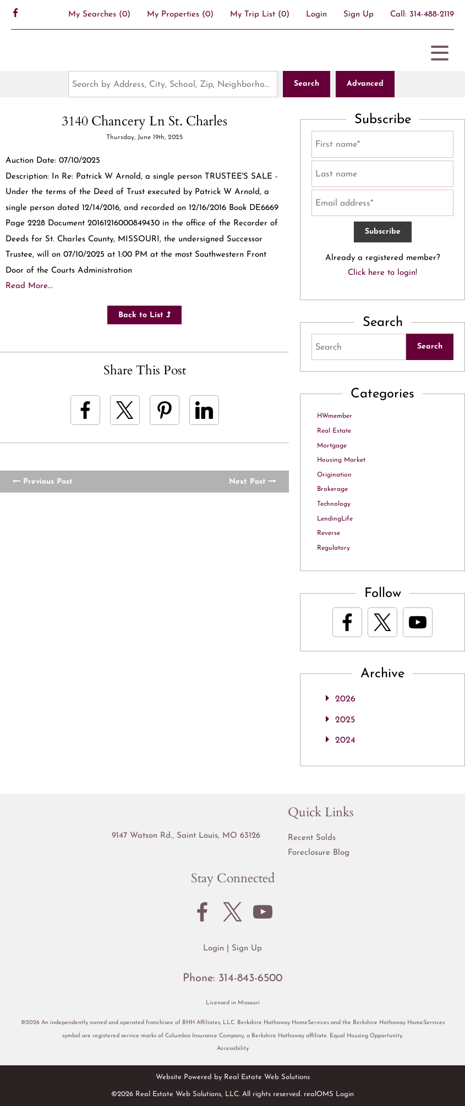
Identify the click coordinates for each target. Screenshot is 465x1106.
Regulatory (333, 548)
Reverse (328, 533)
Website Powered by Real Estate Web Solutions (233, 1077)
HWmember (334, 416)
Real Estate (334, 431)
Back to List (144, 315)
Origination (334, 475)
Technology (334, 504)
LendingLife (335, 519)
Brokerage (332, 489)
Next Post (252, 481)
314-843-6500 (250, 978)
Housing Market (341, 460)
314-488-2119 (431, 14)
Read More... (29, 286)
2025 (345, 720)
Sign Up (358, 14)
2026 (345, 699)
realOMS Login (329, 1094)
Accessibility (233, 1049)
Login (316, 14)
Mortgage (332, 446)
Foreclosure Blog (318, 853)
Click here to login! (382, 273)
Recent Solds (312, 838)
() (99, 14)
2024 (345, 740)
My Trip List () (259, 14)
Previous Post (43, 481)
